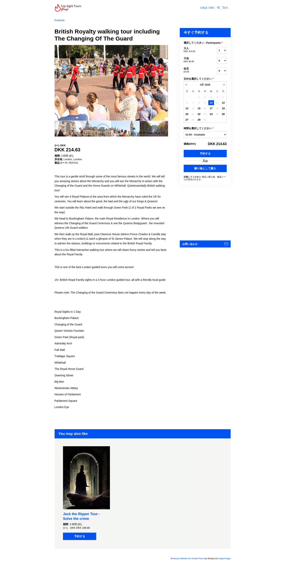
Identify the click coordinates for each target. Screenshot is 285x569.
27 (186, 119)
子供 (195, 60)
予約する (205, 153)
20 (186, 114)
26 (223, 114)
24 (211, 114)
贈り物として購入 (205, 168)
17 (211, 108)
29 (199, 119)
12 (223, 102)
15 (199, 108)
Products (60, 20)
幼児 (195, 70)
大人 (195, 50)
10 (211, 102)
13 (186, 108)
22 (199, 114)
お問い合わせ (190, 244)
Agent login (225, 558)
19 (223, 108)
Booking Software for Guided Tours (188, 558)
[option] (69, 128)
